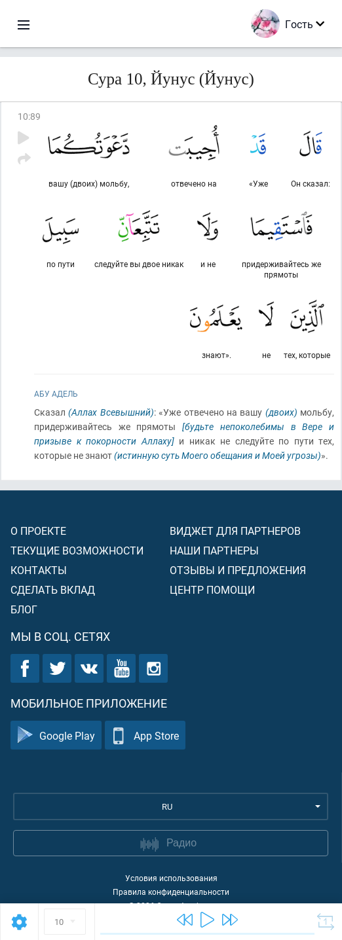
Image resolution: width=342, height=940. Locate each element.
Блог (23, 609)
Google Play (56, 735)
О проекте (38, 530)
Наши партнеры (214, 550)
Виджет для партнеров (235, 530)
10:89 (29, 116)
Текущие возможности (76, 550)
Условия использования (171, 878)
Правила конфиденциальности (171, 891)
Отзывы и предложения (238, 570)
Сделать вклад (52, 589)
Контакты (38, 570)
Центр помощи (212, 589)
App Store (145, 735)
